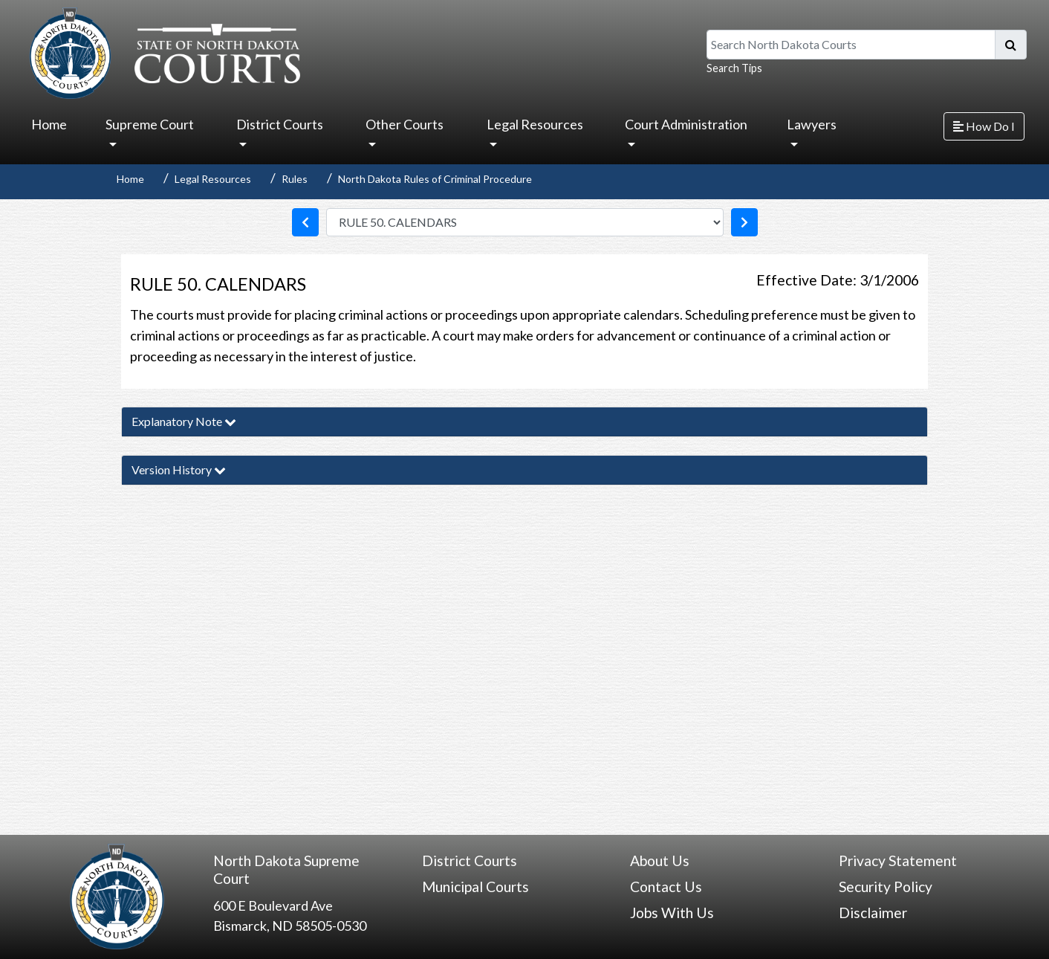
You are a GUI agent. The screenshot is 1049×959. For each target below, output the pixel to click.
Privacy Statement (898, 860)
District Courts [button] (279, 124)
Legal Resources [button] (535, 124)
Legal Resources (213, 178)
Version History (178, 469)
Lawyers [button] (812, 124)
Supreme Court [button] (149, 124)
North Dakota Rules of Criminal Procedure (435, 178)
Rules (295, 178)
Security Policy (885, 886)
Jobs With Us (672, 912)
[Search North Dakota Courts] (851, 44)
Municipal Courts (475, 886)
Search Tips (734, 68)
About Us (659, 860)
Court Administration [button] (686, 124)
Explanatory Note (183, 421)
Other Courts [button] (405, 124)
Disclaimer (873, 912)
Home (49, 124)
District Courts (469, 860)
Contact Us (666, 886)
